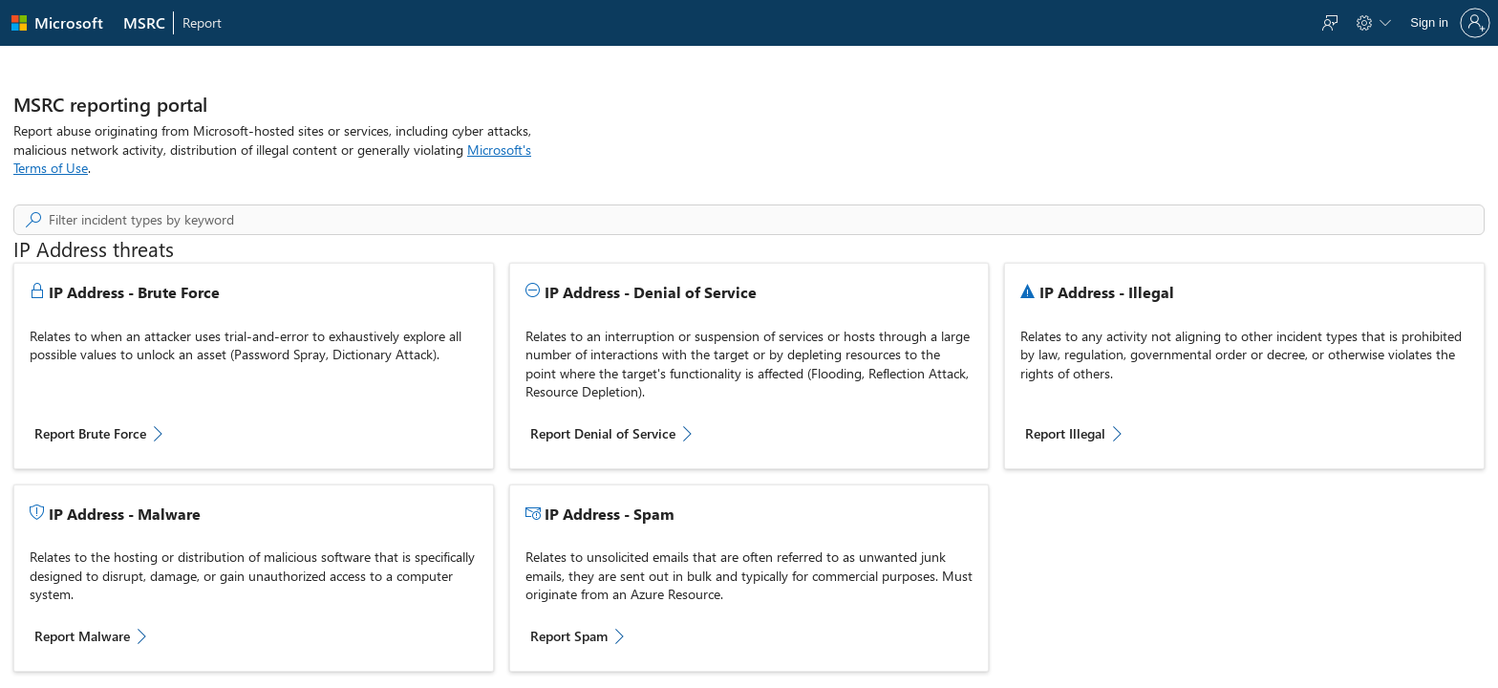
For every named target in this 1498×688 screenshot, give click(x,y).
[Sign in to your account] (1448, 23)
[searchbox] (766, 219)
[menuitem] (145, 23)
